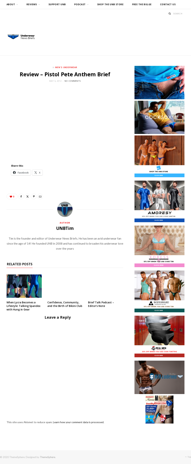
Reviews (31, 4)
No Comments (73, 80)
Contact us (168, 4)
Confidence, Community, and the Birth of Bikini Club (64, 304)
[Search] (170, 13)
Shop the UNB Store (110, 4)
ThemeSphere (47, 457)
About (11, 4)
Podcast (80, 4)
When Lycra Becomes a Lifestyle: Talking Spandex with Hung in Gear (23, 306)
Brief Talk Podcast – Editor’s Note (101, 304)
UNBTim (65, 228)
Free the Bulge (142, 4)
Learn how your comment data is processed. (78, 422)
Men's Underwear (66, 67)
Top (188, 456)
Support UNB (57, 4)
